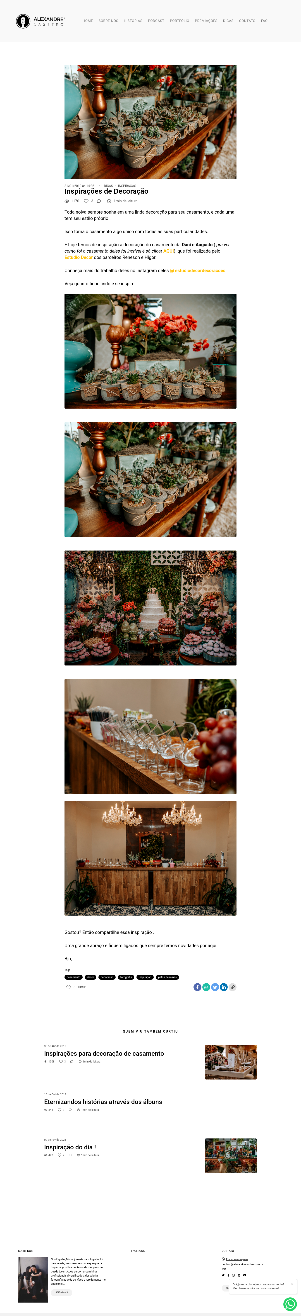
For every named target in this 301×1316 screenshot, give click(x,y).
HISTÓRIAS (133, 21)
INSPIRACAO (127, 186)
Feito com (150, 1312)
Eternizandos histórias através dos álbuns (103, 1102)
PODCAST (156, 21)
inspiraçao (145, 977)
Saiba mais (61, 1288)
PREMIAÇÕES (206, 21)
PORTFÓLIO (179, 21)
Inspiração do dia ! (70, 1147)
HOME (88, 21)
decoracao (107, 977)
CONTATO (247, 21)
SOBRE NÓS (108, 21)
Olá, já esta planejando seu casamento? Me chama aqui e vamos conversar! (258, 1286)
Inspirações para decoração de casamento (104, 1053)
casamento (73, 977)
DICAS (228, 21)
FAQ (264, 21)
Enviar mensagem (237, 1254)
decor (90, 977)
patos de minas (167, 977)
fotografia (126, 977)
